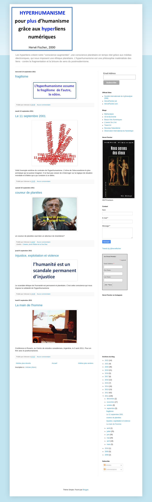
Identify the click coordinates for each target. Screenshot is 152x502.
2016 (107, 380)
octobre (110, 405)
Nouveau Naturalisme (112, 128)
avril (108, 441)
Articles (107, 465)
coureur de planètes (28, 192)
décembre (111, 399)
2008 (107, 455)
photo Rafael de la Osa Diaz (38, 244)
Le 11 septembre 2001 (30, 116)
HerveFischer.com (111, 104)
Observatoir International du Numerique (118, 131)
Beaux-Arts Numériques (113, 120)
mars (109, 444)
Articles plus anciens (85, 363)
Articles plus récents (23, 363)
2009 (107, 452)
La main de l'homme (28, 305)
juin (108, 435)
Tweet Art (107, 125)
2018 (107, 373)
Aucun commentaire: (44, 105)
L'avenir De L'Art (110, 122)
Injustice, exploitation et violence (37, 255)
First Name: (107, 270)
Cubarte (25, 244)
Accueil (54, 363)
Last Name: (107, 277)
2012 (107, 393)
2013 (107, 389)
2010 (107, 448)
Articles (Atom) (30, 367)
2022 (107, 360)
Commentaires (110, 469)
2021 (107, 364)
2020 (107, 367)
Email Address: (108, 263)
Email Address (109, 73)
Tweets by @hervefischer (111, 249)
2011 (107, 396)
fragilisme (21, 76)
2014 (107, 386)
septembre (111, 408)
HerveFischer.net (110, 101)
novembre (111, 402)
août (109, 428)
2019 (107, 370)
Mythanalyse (109, 114)
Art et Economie (110, 117)
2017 (107, 376)
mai (108, 438)
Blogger (85, 490)
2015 (107, 383)
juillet (109, 431)
